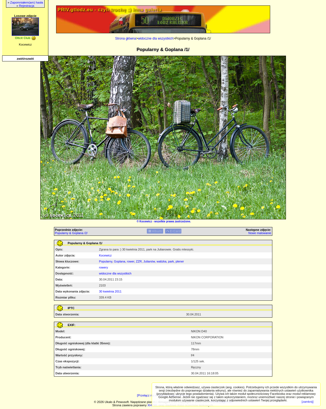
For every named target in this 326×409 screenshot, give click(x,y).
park (171, 261)
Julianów (149, 261)
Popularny (105, 261)
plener (180, 261)
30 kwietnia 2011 (110, 291)
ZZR (139, 261)
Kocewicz (145, 221)
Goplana (119, 261)
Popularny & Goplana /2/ (71, 233)
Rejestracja (26, 5)
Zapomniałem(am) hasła (26, 2)
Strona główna (125, 38)
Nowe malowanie (259, 233)
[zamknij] (307, 401)
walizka (161, 261)
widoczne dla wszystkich (155, 38)
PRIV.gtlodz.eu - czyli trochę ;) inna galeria (110, 9)
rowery (103, 267)
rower (130, 261)
